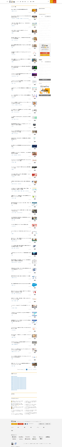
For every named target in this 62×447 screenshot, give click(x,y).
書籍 (30, 1)
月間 (47, 16)
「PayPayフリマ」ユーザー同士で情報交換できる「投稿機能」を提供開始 (21, 88)
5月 (17, 377)
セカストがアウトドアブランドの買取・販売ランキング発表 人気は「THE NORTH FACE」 (21, 210)
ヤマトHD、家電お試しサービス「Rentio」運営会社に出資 (19, 224)
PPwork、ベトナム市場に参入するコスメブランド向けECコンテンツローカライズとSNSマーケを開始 (21, 349)
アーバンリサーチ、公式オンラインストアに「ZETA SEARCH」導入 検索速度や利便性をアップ (21, 16)
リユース (13, 212)
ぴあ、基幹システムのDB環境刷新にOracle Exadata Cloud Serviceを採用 (21, 146)
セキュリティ (13, 97)
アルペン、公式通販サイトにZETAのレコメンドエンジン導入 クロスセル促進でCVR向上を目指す (21, 103)
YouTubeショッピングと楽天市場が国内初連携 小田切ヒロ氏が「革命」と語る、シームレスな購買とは (31, 402)
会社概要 (37, 443)
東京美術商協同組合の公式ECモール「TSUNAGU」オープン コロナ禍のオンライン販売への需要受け (20, 124)
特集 (25, 1)
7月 (19, 377)
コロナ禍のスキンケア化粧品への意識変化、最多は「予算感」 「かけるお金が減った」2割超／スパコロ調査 (21, 189)
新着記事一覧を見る (44, 79)
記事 (20, 1)
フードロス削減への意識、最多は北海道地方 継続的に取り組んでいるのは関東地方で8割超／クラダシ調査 (21, 246)
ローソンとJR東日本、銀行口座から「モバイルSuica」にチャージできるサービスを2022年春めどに (21, 356)
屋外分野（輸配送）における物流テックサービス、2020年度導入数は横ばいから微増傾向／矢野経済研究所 (20, 260)
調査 (15, 162)
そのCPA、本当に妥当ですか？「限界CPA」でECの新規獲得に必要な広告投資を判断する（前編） (17, 404)
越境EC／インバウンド (14, 277)
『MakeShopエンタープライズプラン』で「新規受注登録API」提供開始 (21, 253)
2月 (14, 376)
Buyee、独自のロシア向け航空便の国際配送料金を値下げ (19, 9)
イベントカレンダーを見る (45, 95)
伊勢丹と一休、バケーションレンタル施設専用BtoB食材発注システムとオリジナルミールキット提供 (20, 364)
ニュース (18, 1)
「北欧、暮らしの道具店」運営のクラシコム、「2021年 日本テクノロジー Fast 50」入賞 (21, 23)
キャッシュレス (13, 54)
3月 (15, 376)
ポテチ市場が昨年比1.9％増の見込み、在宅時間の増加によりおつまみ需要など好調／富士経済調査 (20, 218)
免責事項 (34, 443)
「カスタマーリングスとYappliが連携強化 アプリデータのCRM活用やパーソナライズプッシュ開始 (20, 81)
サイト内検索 (17, 18)
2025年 (12, 377)
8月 (20, 377)
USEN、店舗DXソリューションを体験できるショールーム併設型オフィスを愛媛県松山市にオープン (21, 59)
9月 (21, 377)
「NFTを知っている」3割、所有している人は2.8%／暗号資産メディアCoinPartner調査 (21, 313)
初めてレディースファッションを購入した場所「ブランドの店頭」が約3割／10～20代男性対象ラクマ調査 (21, 291)
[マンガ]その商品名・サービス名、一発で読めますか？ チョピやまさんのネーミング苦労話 (17, 408)
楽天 (12, 293)
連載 (22, 1)
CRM (12, 83)
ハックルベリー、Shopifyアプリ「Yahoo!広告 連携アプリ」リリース (20, 306)
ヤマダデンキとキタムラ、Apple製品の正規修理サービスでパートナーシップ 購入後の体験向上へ (21, 342)
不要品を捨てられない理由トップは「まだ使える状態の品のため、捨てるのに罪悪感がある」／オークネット (21, 269)
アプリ (14, 83)
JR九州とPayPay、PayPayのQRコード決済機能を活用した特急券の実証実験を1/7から (21, 138)
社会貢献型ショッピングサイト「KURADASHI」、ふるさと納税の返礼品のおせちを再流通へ (21, 153)
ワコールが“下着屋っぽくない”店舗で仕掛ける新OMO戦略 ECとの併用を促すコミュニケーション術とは (31, 413)
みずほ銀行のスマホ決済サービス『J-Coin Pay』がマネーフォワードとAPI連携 (21, 52)
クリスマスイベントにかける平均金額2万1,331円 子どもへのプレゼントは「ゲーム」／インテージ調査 (21, 160)
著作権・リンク (27, 443)
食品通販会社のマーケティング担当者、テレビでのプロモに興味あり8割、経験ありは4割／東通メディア (21, 321)
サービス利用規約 (41, 443)
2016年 (12, 386)
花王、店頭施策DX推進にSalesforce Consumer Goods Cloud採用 (20, 283)
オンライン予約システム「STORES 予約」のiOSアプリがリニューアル (21, 231)
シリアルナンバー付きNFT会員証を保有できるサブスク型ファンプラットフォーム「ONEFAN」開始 (21, 74)
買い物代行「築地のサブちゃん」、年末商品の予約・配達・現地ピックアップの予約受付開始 (21, 38)
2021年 (12, 381)
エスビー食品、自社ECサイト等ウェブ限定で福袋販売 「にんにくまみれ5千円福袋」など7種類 (20, 174)
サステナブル (19, 262)
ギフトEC (13, 162)
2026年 (12, 376)
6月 (18, 377)
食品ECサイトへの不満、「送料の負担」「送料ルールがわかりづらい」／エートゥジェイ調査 (20, 299)
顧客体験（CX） (16, 344)
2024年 (12, 378)
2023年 (12, 379)
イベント (28, 1)
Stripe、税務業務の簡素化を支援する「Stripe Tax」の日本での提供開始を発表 (21, 45)
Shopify (12, 169)
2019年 (12, 383)
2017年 (12, 385)
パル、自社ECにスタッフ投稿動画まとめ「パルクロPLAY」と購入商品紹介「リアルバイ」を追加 (21, 110)
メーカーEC (13, 176)
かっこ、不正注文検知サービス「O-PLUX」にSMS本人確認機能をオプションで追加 (21, 95)
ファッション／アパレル (26, 18)
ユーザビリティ (13, 18)
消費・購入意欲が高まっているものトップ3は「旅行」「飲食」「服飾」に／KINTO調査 (21, 203)
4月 (16, 376)
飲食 (14, 337)
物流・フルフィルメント (14, 262)
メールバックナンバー (31, 423)
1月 (13, 376)
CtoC (12, 90)
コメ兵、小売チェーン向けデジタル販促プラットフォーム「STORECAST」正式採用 (19, 31)
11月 (24, 377)
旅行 (12, 205)
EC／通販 (21, 18)
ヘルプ (24, 443)
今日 (41, 16)
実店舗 (12, 133)
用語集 (33, 1)
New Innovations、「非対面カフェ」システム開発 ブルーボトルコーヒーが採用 (21, 335)
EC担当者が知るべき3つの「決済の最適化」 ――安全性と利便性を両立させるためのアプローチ (31, 408)
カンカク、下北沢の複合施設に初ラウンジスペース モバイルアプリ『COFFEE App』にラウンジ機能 (21, 131)
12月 (25, 377)
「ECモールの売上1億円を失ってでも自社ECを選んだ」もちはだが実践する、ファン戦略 (17, 411)
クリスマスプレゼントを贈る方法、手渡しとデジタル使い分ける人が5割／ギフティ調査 (21, 328)
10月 (22, 377)
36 (35, 369)
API (12, 255)
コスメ (18, 351)
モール (12, 126)
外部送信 (50, 443)
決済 (12, 47)
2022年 (12, 380)
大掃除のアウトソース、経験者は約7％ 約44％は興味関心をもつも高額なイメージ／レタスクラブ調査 (21, 196)
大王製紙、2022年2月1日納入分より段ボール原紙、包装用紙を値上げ (20, 182)
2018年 (12, 384)
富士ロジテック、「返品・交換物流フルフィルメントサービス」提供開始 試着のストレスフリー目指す (21, 239)
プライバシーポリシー (45, 443)
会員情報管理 (31, 443)
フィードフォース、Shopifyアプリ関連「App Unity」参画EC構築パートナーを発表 (21, 167)
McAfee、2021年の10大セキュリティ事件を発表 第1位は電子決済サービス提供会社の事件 (20, 67)
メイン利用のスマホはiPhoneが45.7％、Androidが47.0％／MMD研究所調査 (20, 117)
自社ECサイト (13, 25)
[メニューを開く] (7, 1)
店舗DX (12, 61)
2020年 (12, 382)
